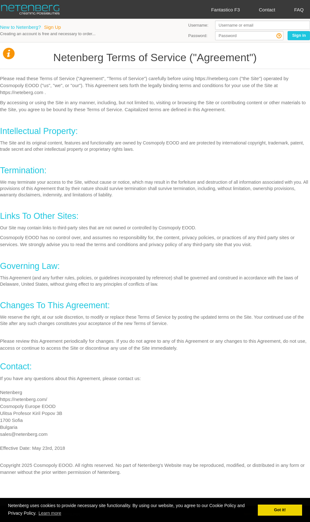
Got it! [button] (280, 510)
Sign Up (52, 27)
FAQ (299, 9)
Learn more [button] (50, 513)
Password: (198, 35)
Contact (267, 9)
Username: (198, 25)
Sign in (299, 35)
